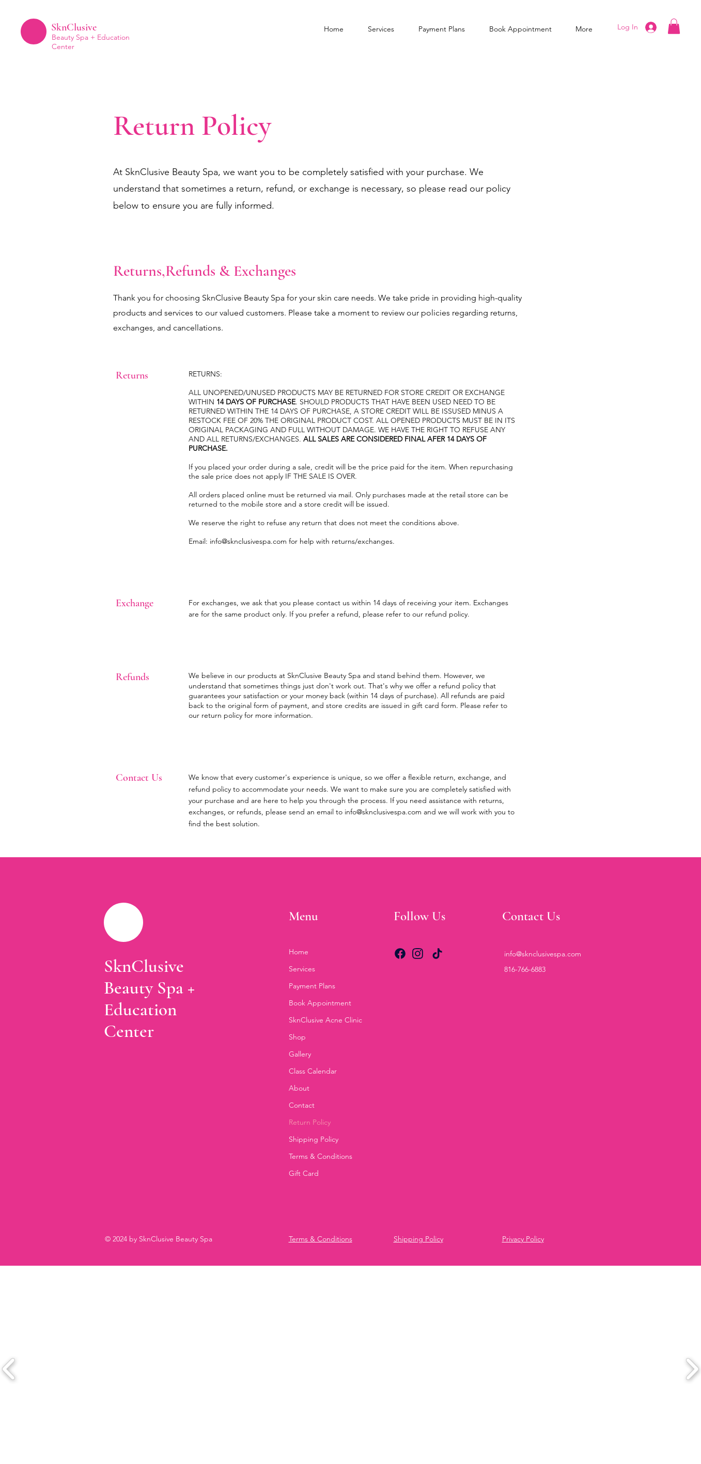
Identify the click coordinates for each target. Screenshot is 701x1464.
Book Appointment (320, 1003)
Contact (302, 1105)
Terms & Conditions (320, 1156)
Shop (297, 1037)
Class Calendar (313, 1071)
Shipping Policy (313, 1139)
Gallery (300, 1054)
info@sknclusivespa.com (248, 541)
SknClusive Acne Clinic (325, 1020)
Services (302, 968)
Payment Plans (312, 985)
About (299, 1088)
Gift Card (304, 1173)
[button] (673, 26)
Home (298, 951)
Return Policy (310, 1122)
